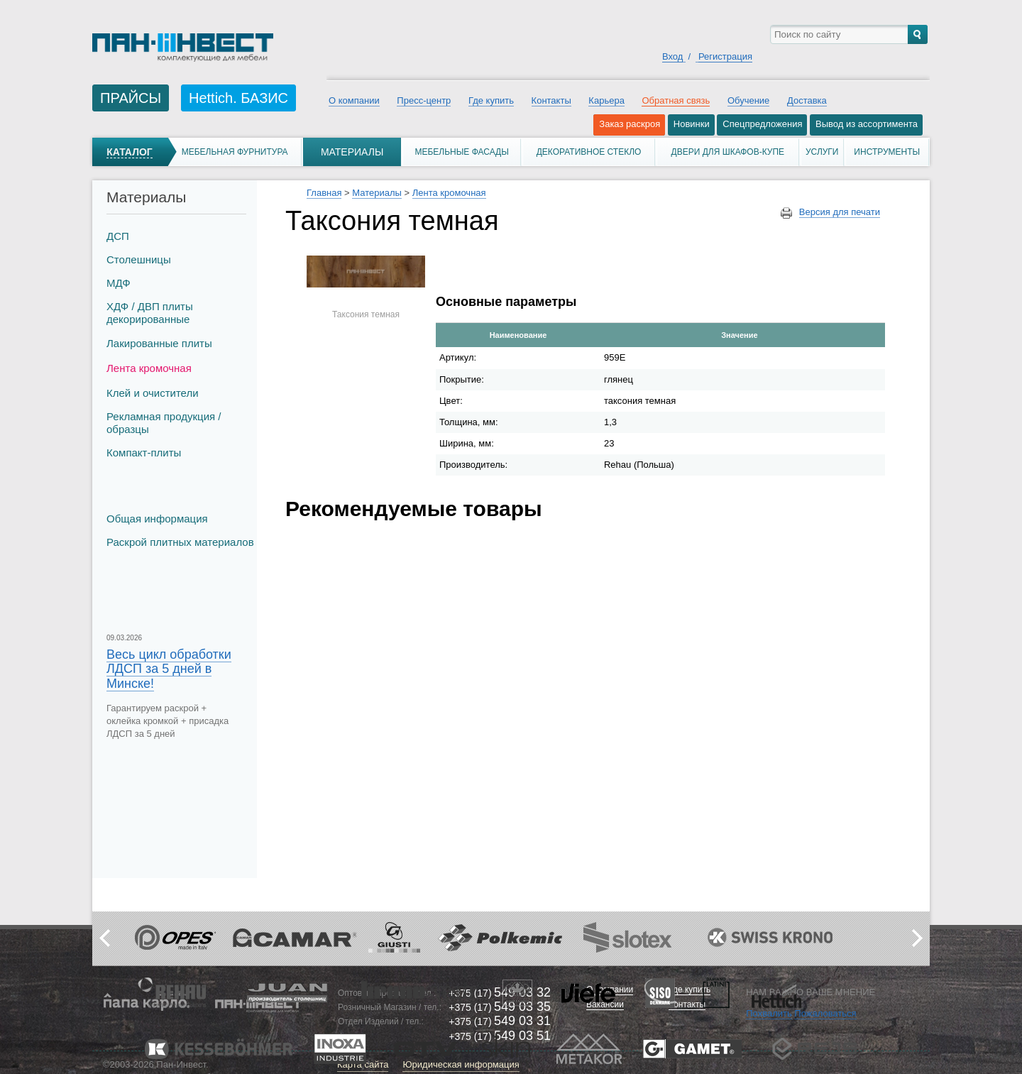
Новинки (692, 124)
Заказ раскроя (629, 124)
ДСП (117, 236)
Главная (324, 192)
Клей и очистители (152, 393)
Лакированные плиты (159, 343)
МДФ (118, 283)
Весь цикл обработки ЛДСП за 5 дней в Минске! (168, 668)
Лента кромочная (149, 368)
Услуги (822, 152)
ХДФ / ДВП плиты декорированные (149, 312)
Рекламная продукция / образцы (163, 422)
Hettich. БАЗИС (238, 98)
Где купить (491, 100)
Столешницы (138, 259)
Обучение (748, 100)
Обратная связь (676, 100)
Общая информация (157, 519)
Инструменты (887, 152)
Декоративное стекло (589, 152)
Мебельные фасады (461, 152)
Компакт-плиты (143, 452)
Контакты (551, 100)
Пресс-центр (424, 100)
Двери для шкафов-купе (728, 152)
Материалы (352, 152)
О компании (354, 100)
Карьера (606, 100)
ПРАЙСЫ (130, 98)
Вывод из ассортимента (866, 124)
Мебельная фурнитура (235, 152)
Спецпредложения (762, 124)
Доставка (807, 100)
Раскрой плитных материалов (180, 542)
